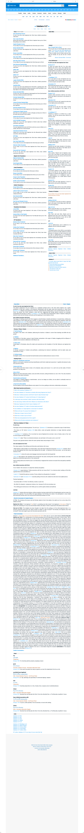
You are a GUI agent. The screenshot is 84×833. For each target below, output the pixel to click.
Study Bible (16, 304)
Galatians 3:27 (43, 427)
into (70, 50)
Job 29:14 (50, 223)
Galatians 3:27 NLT (17, 717)
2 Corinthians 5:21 (23, 640)
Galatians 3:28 (30, 430)
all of (56, 50)
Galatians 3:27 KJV (17, 721)
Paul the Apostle (18, 331)
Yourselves (50, 250)
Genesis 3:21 (51, 180)
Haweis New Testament (18, 231)
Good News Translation (18, 125)
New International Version (19, 33)
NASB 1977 (16, 75)
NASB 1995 (16, 69)
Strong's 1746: (16, 702)
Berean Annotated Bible (18, 92)
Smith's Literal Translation (19, 180)
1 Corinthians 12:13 (52, 77)
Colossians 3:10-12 (27, 476)
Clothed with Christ (17, 366)
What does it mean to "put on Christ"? (23, 413)
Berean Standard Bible (18, 48)
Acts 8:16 (23, 592)
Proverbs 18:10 (50, 587)
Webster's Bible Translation (19, 145)
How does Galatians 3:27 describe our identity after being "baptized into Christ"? (32, 392)
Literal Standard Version (18, 169)
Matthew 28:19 (51, 144)
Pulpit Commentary (18, 513)
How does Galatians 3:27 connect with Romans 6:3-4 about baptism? (30, 397)
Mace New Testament (18, 236)
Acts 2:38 (50, 151)
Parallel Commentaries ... (19, 650)
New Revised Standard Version (20, 201)
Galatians (12, 19)
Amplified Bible (16, 85)
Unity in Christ (16, 372)
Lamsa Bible (16, 209)
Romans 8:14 (37, 536)
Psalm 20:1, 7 (58, 587)
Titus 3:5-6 (50, 128)
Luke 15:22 (50, 240)
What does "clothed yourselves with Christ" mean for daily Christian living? (31, 394)
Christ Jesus (17, 342)
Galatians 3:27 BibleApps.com (20, 724)
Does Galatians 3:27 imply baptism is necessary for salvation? (28, 408)
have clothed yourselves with (59, 51)
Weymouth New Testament (19, 150)
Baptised (50, 248)
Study (42, 28)
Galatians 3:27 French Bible (19, 728)
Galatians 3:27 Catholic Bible (19, 730)
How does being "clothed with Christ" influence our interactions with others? (31, 401)
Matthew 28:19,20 (52, 200)
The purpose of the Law (55, 268)
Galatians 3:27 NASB (18, 720)
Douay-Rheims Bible (18, 187)
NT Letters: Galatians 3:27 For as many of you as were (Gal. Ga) (27, 732)
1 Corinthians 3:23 (54, 595)
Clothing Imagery (18, 354)
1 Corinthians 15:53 (37, 633)
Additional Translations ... (19, 255)
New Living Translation (18, 39)
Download (68, 57)
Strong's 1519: (16, 686)
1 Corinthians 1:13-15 (53, 159)
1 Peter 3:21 (51, 119)
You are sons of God (54, 270)
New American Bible (18, 196)
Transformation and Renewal (19, 378)
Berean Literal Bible (17, 53)
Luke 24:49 (57, 632)
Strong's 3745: (16, 669)
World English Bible (17, 163)
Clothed (69, 248)
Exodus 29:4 (51, 185)
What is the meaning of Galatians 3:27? (23, 390)
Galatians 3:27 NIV (17, 716)
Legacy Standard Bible (18, 80)
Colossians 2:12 (52, 84)
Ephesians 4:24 (51, 100)
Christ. (69, 51)
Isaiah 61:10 (51, 169)
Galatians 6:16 (27, 537)
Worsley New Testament (19, 250)
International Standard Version (20, 130)
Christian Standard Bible (18, 97)
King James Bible (17, 57)
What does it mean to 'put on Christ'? (23, 415)
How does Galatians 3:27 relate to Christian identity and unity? (28, 406)
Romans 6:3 (33, 533)
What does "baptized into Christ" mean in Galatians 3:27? (27, 404)
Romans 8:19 (28, 648)
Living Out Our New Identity (19, 384)
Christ (49, 51)
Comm (45, 28)
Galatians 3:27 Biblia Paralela (20, 725)
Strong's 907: (16, 677)
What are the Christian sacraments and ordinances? (26, 420)
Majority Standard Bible (18, 158)
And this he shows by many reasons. (58, 267)
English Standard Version (19, 44)
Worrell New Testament (18, 246)
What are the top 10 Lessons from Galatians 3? (25, 411)
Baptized (60, 248)
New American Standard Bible (20, 64)
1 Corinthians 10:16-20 (60, 562)
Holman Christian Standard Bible (20, 102)
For (53, 50)
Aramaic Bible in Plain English (20, 214)
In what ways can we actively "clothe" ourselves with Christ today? (29, 399)
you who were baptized (63, 50)
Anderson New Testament (19, 222)
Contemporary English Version (20, 111)
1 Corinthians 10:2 (55, 545)
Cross (38, 28)
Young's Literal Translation (19, 177)
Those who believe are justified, (56, 264)
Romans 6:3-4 (51, 65)
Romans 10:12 (17, 438)
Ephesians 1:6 (55, 627)
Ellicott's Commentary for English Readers (23, 498)
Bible (9, 19)
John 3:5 (50, 138)
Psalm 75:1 (64, 587)
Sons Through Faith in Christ (54, 47)
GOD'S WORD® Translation (19, 120)
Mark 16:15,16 (51, 207)
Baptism (55, 248)
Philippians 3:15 (46, 539)
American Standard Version (19, 107)
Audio (34, 28)
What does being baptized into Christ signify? (25, 418)
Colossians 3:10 (52, 105)
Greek (49, 28)
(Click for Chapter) (20, 31)
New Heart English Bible (18, 141)
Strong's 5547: (16, 694)
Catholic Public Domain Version (20, 190)
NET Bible (15, 136)
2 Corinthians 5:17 (52, 112)
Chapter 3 (16, 19)
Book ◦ (64, 304)
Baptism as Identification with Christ (21, 360)
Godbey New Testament (18, 227)
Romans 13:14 (51, 93)
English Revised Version (18, 116)
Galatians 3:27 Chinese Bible (19, 727)
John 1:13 (37, 617)
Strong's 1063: (16, 661)
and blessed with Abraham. (55, 265)
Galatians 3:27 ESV (17, 718)
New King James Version (19, 60)
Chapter (68, 304)
